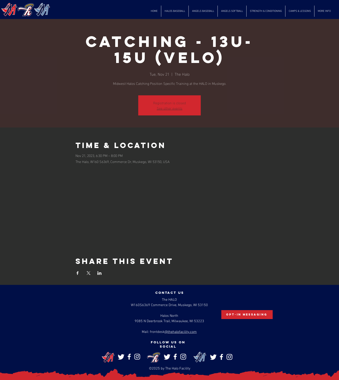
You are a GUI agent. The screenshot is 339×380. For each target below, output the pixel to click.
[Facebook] (129, 357)
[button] (174, 11)
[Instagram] (137, 357)
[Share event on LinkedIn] (99, 273)
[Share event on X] (88, 273)
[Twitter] (121, 357)
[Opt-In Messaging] (247, 314)
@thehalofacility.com (181, 332)
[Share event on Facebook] (77, 273)
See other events (169, 108)
